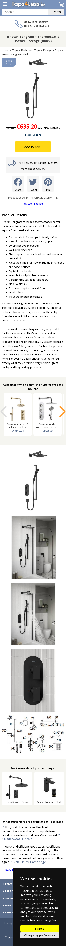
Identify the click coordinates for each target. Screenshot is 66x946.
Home (5, 50)
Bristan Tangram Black (15, 54)
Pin (48, 183)
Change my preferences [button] (39, 935)
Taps (15, 50)
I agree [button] (39, 928)
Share (18, 183)
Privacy (8, 923)
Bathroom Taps (30, 50)
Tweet (33, 183)
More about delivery (33, 168)
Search (56, 12)
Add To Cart (33, 146)
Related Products (33, 203)
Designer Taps (52, 50)
